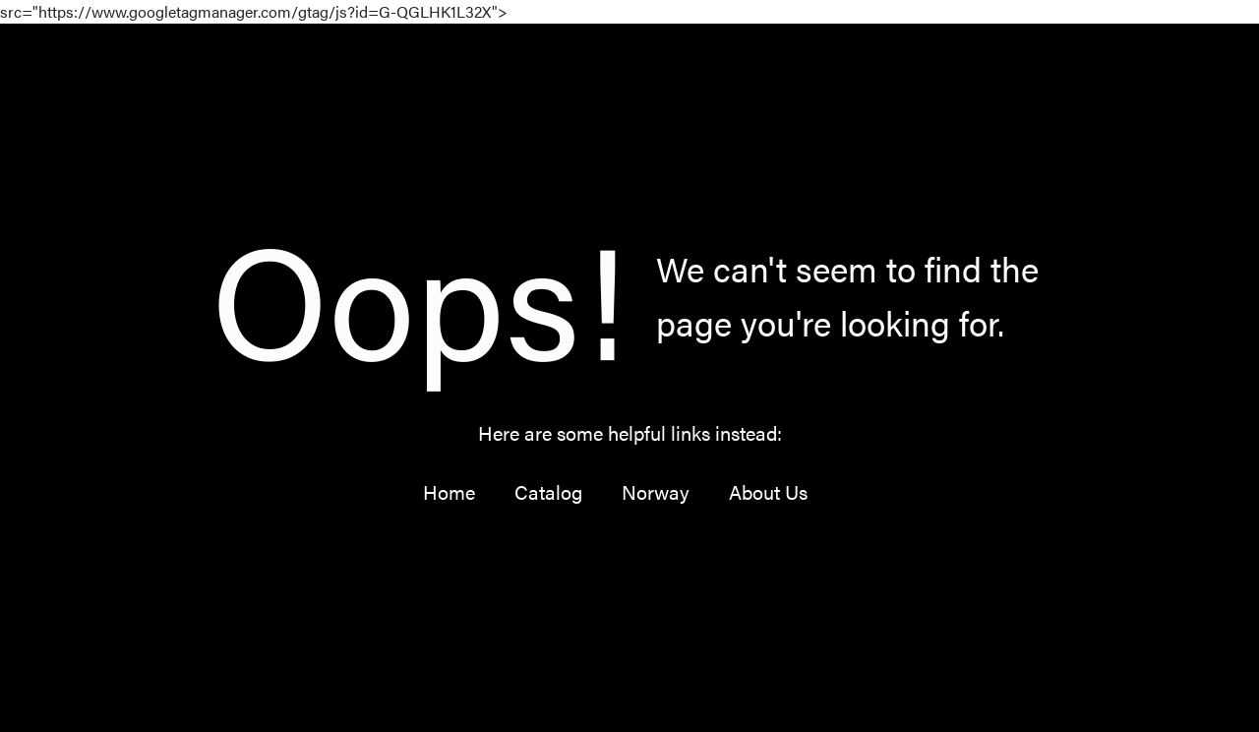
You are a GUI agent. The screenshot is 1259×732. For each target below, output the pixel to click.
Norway (655, 491)
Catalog (548, 491)
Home (449, 491)
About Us (768, 491)
